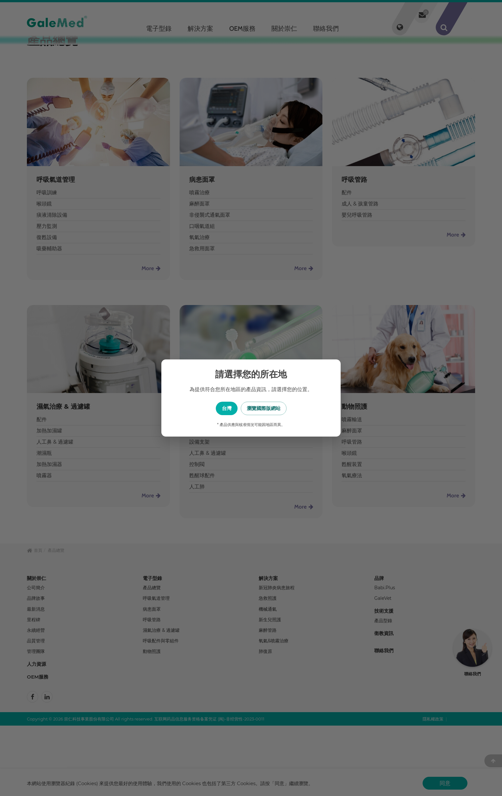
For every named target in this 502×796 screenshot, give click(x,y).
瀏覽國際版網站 (283, 408)
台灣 (219, 408)
